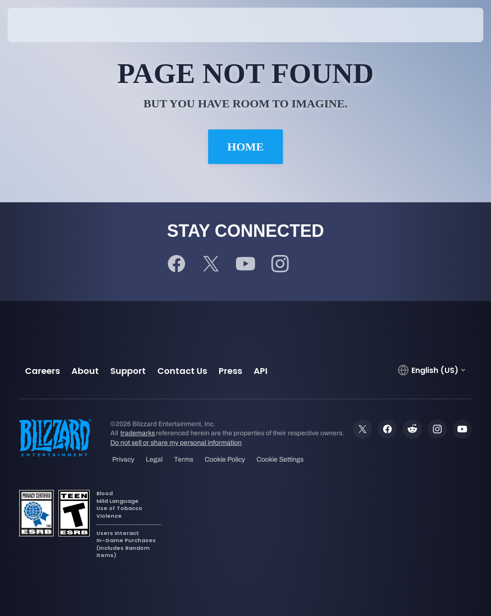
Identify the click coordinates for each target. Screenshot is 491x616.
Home (245, 146)
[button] (454, 24)
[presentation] (36, 25)
